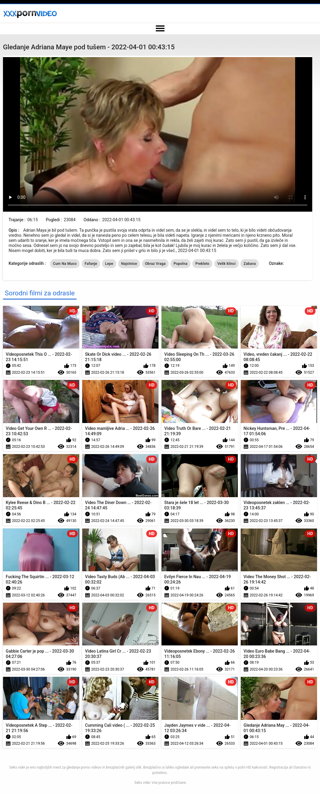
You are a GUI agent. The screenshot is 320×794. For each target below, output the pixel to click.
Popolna (180, 264)
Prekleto (202, 264)
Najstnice (129, 264)
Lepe (109, 264)
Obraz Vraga (155, 264)
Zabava (249, 264)
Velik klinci (226, 264)
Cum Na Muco (65, 264)
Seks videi (142, 783)
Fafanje (91, 264)
